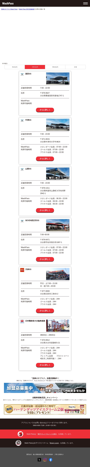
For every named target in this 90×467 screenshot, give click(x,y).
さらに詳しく (45, 110)
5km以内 (14, 67)
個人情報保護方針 (38, 454)
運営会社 (29, 454)
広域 (75, 67)
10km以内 (35, 67)
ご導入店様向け (59, 454)
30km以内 (55, 67)
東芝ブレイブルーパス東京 (47, 434)
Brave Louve (54, 443)
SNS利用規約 (49, 454)
